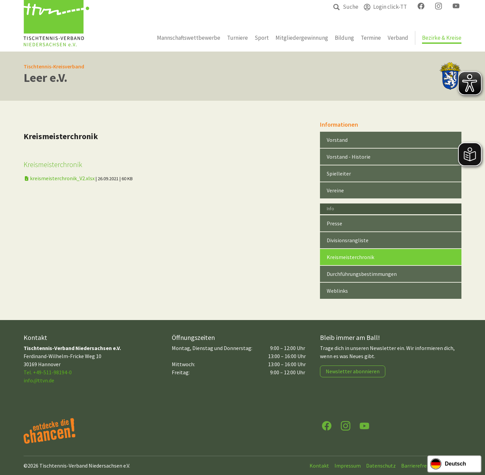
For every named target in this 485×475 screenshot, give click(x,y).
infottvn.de (39, 380)
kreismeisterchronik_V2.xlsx (60, 178)
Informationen (339, 124)
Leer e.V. (45, 77)
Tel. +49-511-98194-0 (48, 372)
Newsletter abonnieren (353, 371)
